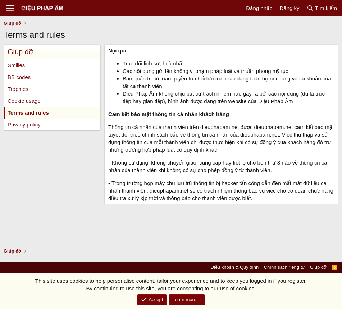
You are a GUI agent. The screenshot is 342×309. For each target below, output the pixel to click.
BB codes (19, 77)
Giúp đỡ (318, 267)
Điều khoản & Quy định (235, 267)
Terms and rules (28, 113)
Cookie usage (24, 101)
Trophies (18, 89)
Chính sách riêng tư (284, 267)
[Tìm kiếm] (322, 8)
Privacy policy (24, 124)
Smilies (16, 65)
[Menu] (9, 8)
